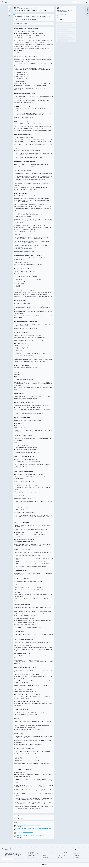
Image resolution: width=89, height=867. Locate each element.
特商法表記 (75, 853)
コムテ (18, 7)
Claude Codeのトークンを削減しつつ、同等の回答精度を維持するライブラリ (34, 828)
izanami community (47, 852)
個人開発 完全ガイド (32, 852)
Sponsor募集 (45, 857)
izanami (45, 864)
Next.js (64, 15)
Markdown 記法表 (31, 855)
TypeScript (60, 15)
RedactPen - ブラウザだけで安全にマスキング (27, 832)
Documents (31, 849)
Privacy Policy (76, 855)
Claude (67, 15)
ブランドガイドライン (62, 855)
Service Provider (76, 857)
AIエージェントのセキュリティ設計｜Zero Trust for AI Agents (31, 835)
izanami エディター (32, 857)
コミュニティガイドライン (63, 853)
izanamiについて (46, 853)
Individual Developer (62, 14)
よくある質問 (60, 857)
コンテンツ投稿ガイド (62, 852)
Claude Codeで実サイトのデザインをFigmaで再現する (29, 825)
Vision (44, 855)
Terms (74, 852)
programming (35, 7)
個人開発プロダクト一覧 (33, 853)
